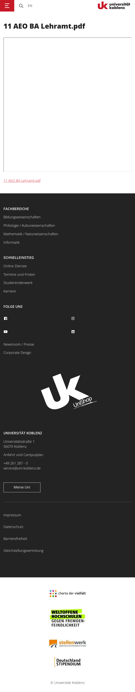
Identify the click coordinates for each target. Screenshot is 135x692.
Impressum (12, 515)
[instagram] (73, 318)
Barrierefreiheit (15, 538)
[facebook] (5, 318)
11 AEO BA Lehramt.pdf (21, 180)
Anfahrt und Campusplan (23, 454)
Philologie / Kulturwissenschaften (29, 225)
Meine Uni (22, 487)
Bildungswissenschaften (22, 217)
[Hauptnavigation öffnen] (7, 6)
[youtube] (5, 331)
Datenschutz (13, 526)
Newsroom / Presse (18, 344)
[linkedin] (73, 331)
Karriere (9, 291)
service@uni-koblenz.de (22, 468)
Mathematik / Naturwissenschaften (30, 234)
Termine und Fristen (19, 274)
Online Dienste (15, 266)
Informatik (11, 242)
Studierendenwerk (18, 282)
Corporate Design (17, 352)
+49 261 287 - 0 (15, 463)
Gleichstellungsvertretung (23, 550)
